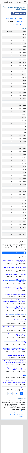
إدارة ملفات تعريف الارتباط (16, 414)
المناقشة (19, 21)
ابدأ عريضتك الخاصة (19, 253)
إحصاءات (10, 21)
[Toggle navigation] (25, 2)
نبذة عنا (21, 416)
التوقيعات (11, 18)
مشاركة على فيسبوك (18, 13)
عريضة (20, 18)
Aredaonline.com (7, 2)
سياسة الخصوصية (17, 24)
